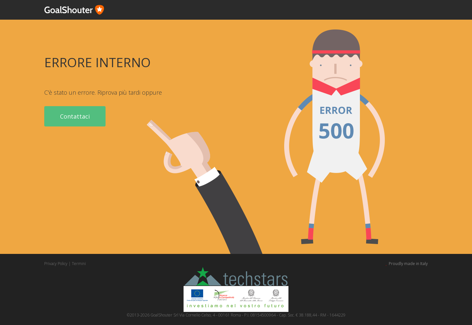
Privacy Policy (56, 263)
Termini (79, 263)
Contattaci (75, 116)
